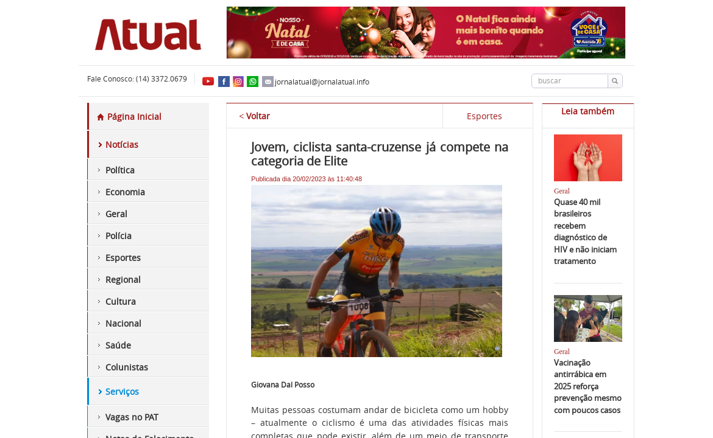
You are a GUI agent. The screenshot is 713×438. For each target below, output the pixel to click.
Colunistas (126, 367)
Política (120, 170)
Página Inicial (129, 116)
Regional (123, 279)
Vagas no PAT (131, 417)
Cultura (120, 301)
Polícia (118, 236)
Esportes (123, 257)
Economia (125, 192)
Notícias (121, 144)
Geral (116, 214)
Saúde (118, 345)
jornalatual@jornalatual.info (315, 81)
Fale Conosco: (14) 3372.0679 (137, 78)
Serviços (122, 391)
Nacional (123, 323)
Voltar (254, 116)
